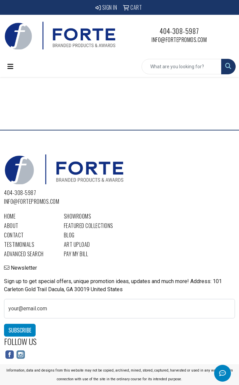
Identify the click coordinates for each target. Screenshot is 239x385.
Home (9, 216)
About (11, 226)
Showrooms (77, 216)
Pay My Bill (76, 254)
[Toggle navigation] (10, 66)
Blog (69, 235)
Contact (14, 235)
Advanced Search (24, 254)
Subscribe (19, 330)
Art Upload (77, 244)
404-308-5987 (179, 31)
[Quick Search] (182, 66)
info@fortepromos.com (179, 40)
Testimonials (19, 244)
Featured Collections (88, 226)
